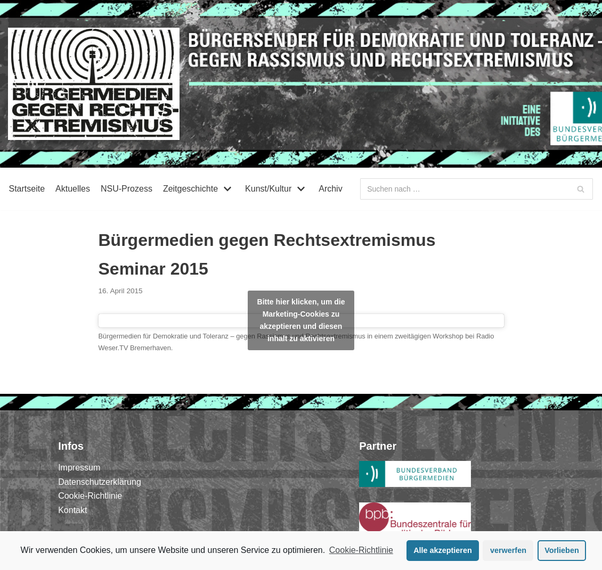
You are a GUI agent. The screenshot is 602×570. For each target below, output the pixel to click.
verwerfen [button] (508, 550)
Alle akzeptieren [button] (442, 550)
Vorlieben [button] (561, 550)
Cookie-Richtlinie (361, 550)
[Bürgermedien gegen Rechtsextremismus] (94, 84)
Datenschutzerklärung (99, 481)
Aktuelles (72, 188)
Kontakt (72, 510)
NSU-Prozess (126, 188)
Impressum (79, 467)
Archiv (330, 188)
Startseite (27, 188)
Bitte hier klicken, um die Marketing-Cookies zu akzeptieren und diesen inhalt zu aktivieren (301, 320)
